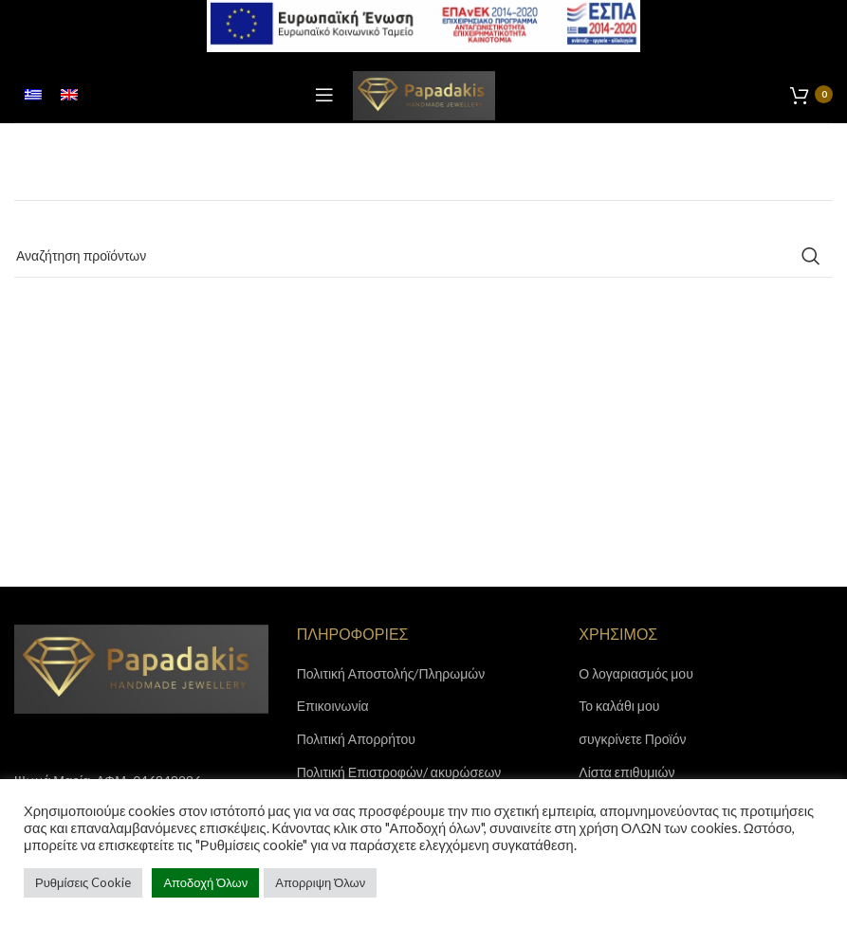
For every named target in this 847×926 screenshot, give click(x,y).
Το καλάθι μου (619, 706)
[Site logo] (424, 93)
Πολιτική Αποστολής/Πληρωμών (391, 673)
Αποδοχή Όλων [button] (205, 882)
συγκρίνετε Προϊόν (632, 739)
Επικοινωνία (333, 706)
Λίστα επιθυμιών (626, 772)
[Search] (423, 256)
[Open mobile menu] (324, 95)
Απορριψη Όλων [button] (320, 882)
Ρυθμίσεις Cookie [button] (83, 882)
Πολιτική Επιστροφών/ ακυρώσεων (399, 772)
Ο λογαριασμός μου (635, 673)
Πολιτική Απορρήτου (356, 739)
